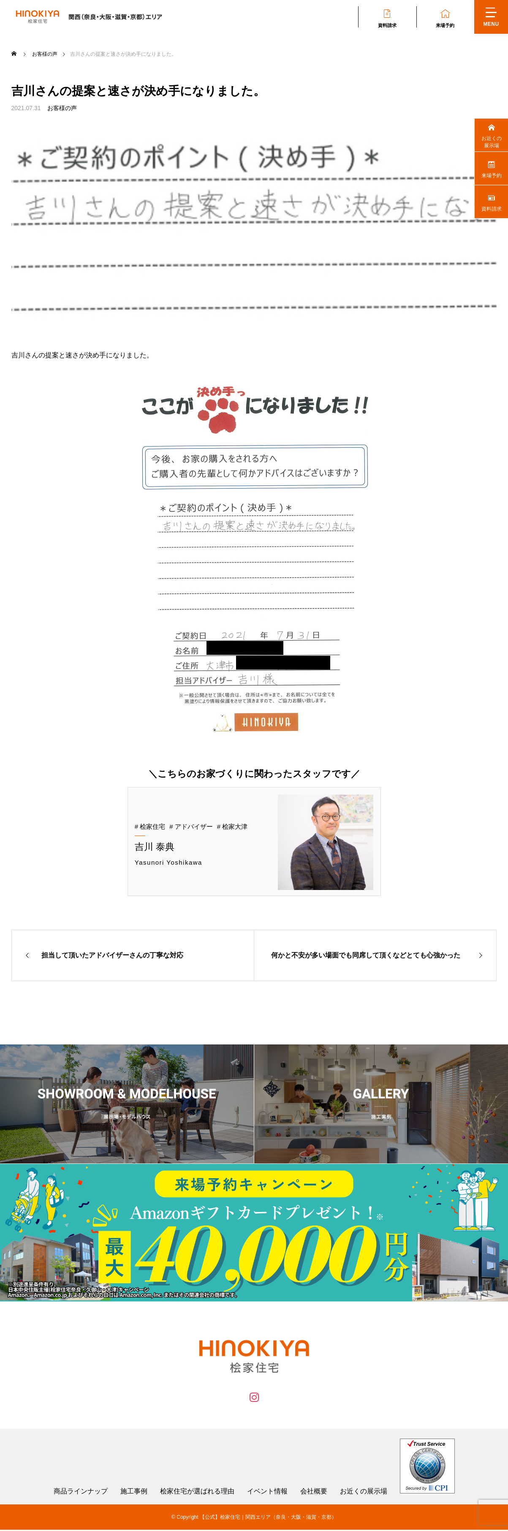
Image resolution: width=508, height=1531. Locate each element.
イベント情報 (267, 1492)
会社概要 (313, 1492)
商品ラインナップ (81, 1492)
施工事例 (133, 1492)
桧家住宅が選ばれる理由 (197, 1492)
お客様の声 (62, 108)
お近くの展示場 (363, 1492)
